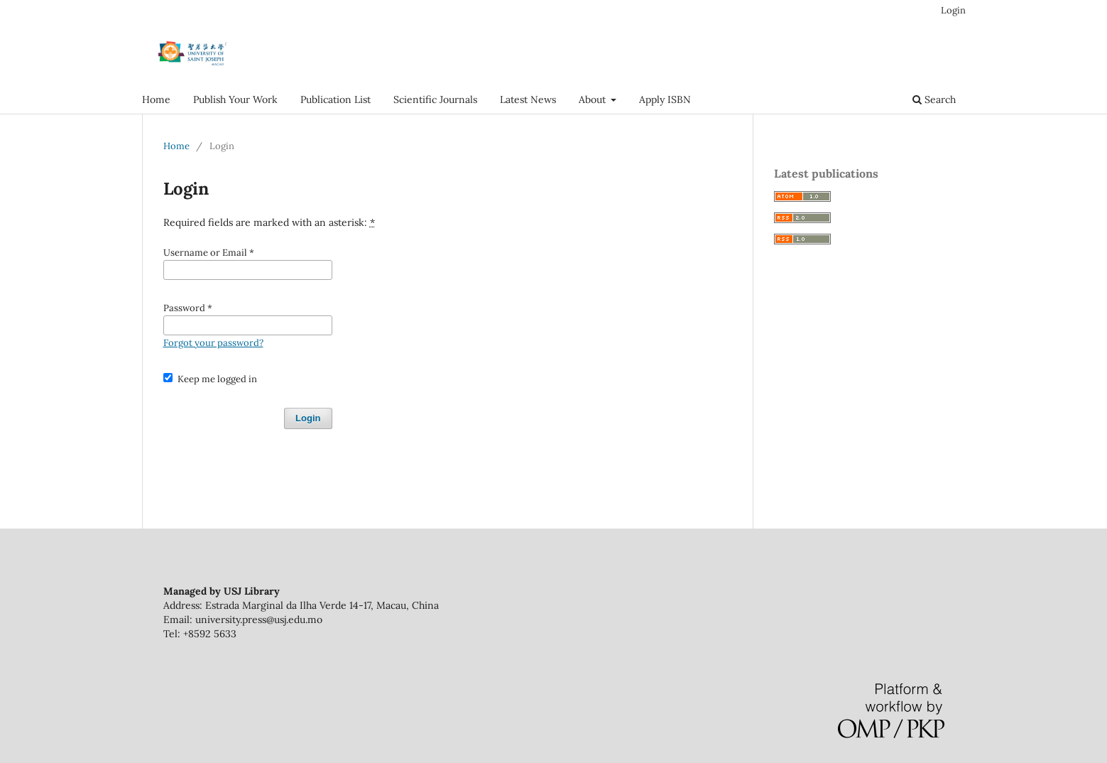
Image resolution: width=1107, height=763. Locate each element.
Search (934, 99)
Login (953, 10)
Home (156, 99)
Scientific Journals (435, 99)
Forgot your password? (213, 343)
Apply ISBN (665, 99)
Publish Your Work (235, 99)
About (594, 99)
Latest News (528, 99)
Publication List (335, 99)
